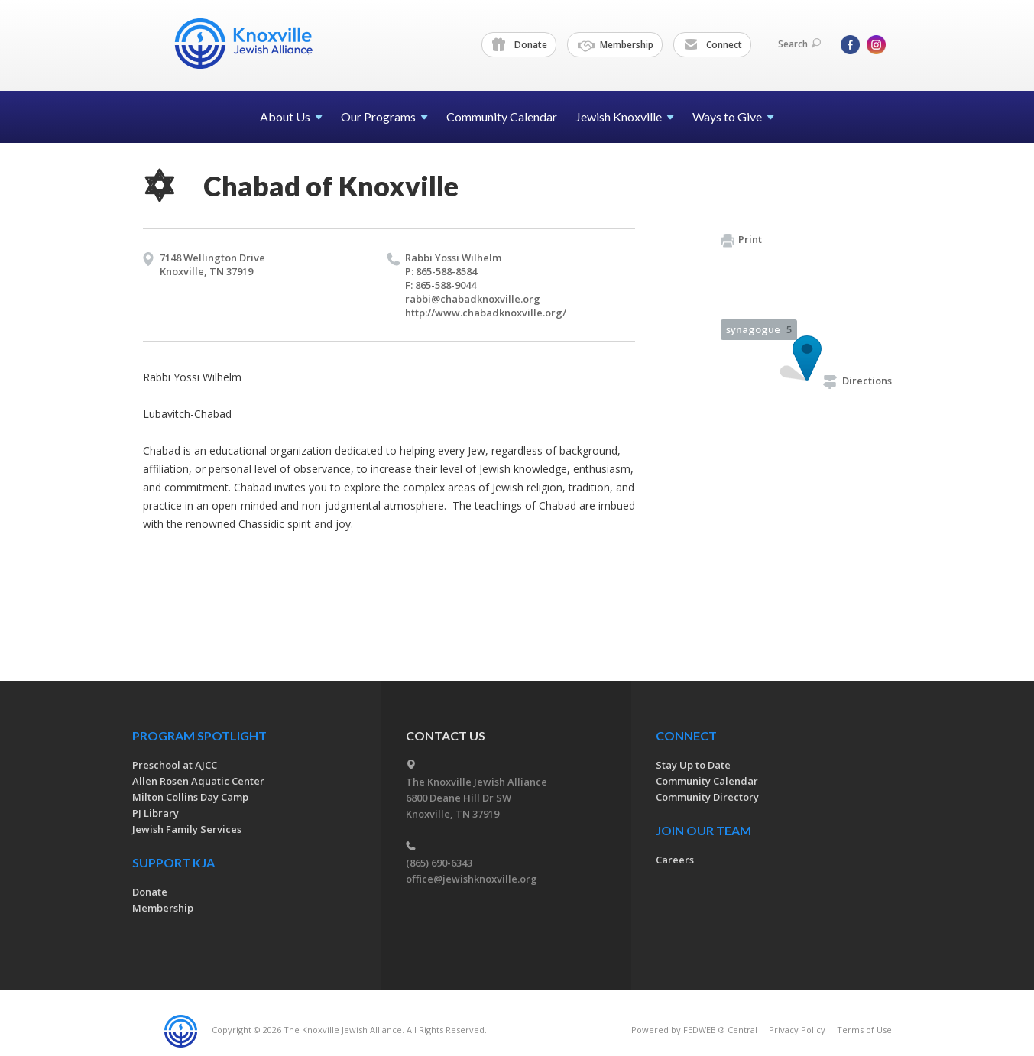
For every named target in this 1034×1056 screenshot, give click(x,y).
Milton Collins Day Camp (190, 797)
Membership (615, 45)
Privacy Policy (797, 1029)
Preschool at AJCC (174, 765)
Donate (519, 45)
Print (741, 240)
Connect (713, 45)
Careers (675, 860)
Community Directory (707, 797)
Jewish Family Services (186, 829)
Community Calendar (501, 116)
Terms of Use (864, 1029)
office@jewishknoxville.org (471, 879)
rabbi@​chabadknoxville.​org (472, 299)
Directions (857, 380)
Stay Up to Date (693, 765)
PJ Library (155, 813)
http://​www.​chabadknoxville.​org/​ (485, 312)
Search (799, 43)
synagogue (759, 329)
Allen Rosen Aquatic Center (198, 781)
